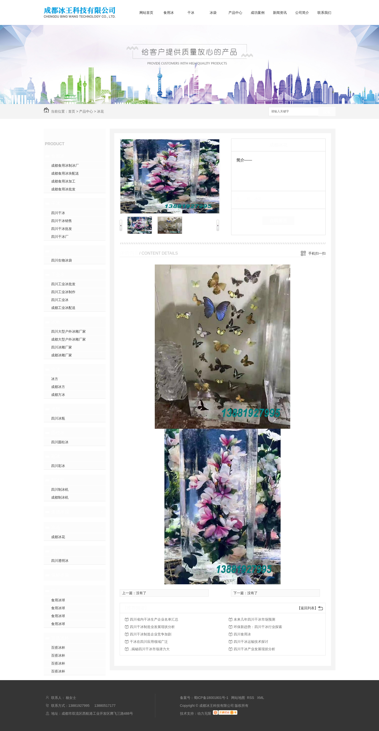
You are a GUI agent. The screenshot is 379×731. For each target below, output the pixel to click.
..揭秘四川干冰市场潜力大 (150, 649)
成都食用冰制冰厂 (65, 165)
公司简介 (302, 13)
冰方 (54, 379)
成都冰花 (58, 537)
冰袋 (213, 13)
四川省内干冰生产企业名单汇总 (154, 619)
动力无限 (204, 713)
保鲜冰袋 (60, 574)
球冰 (55, 590)
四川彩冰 (58, 466)
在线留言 (278, 220)
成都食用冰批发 (63, 189)
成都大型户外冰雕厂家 (68, 339)
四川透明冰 (59, 561)
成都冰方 (58, 387)
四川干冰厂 (59, 237)
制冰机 (58, 480)
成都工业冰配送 (63, 308)
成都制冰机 (59, 497)
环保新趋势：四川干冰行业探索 (258, 627)
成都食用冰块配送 (65, 173)
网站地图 (238, 698)
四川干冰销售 (61, 221)
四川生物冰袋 (61, 260)
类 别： (244, 199)
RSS (251, 698)
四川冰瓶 (58, 418)
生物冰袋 (60, 511)
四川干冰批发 (61, 229)
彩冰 (55, 456)
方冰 (55, 369)
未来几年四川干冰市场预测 (254, 619)
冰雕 (55, 322)
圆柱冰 (58, 432)
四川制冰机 (59, 489)
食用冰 (168, 13)
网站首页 (146, 13)
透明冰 (58, 551)
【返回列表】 (307, 608)
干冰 (190, 13)
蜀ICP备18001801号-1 (211, 698)
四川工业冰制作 (63, 292)
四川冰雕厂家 (61, 347)
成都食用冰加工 (63, 181)
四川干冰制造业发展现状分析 (152, 627)
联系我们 (324, 13)
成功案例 (258, 13)
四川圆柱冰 (59, 442)
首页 (71, 111)
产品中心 (235, 13)
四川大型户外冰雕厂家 (68, 331)
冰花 (100, 111)
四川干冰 (58, 213)
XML (260, 698)
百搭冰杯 (60, 638)
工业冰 (58, 274)
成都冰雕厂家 (61, 355)
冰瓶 (55, 408)
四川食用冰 (242, 634)
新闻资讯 (280, 13)
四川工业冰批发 (63, 284)
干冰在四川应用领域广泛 (149, 642)
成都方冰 (58, 395)
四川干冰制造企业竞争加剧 (150, 634)
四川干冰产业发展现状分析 (254, 649)
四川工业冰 (59, 300)
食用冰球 (58, 600)
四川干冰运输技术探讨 (251, 642)
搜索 (327, 112)
